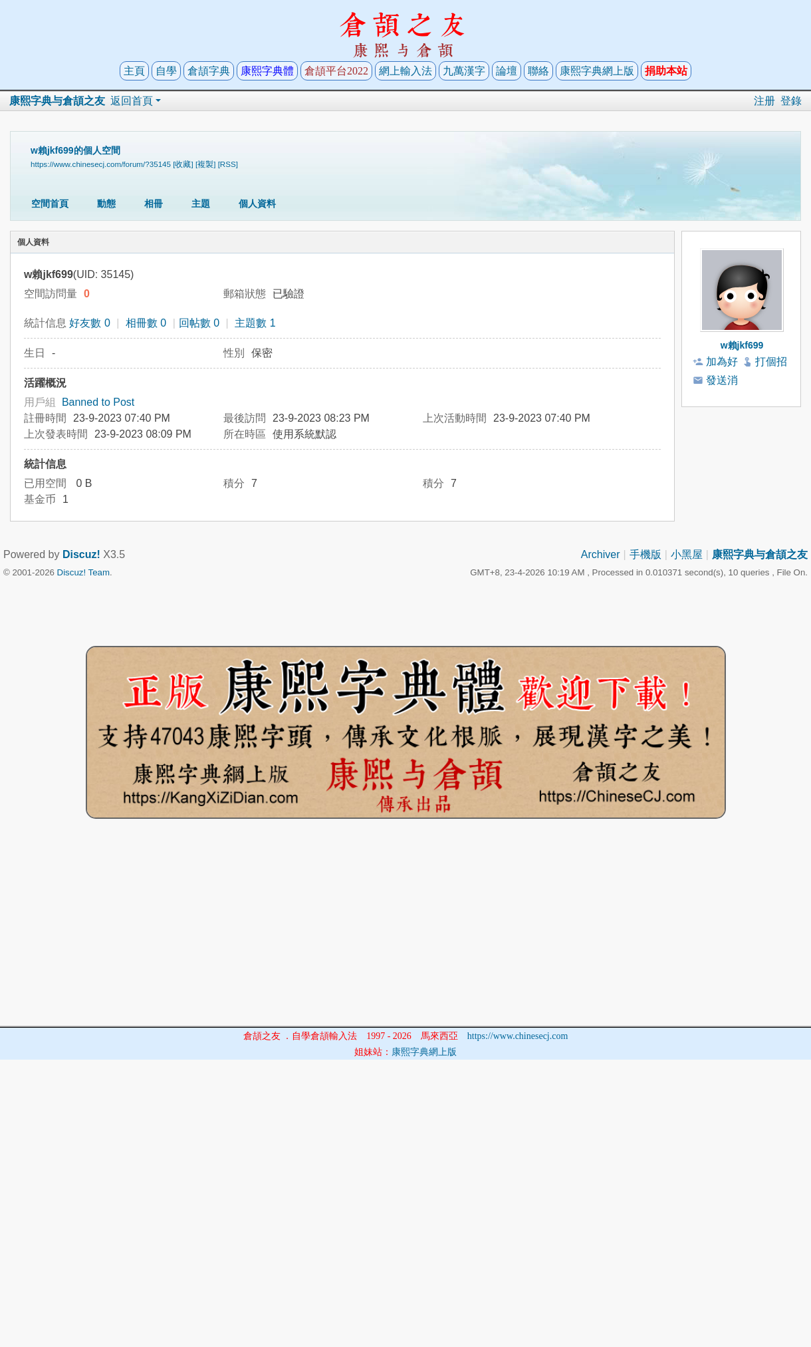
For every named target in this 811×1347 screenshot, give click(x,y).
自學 (166, 70)
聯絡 (538, 70)
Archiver (600, 554)
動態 (106, 203)
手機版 (645, 554)
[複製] (205, 164)
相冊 (153, 203)
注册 (764, 100)
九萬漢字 (464, 70)
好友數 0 (89, 323)
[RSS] (228, 164)
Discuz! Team (83, 572)
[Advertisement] (405, 932)
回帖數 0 (199, 323)
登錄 (791, 100)
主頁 (134, 70)
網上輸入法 (405, 70)
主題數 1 (255, 323)
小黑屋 (687, 554)
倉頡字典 (208, 70)
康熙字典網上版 (597, 70)
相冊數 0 (146, 323)
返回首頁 (131, 100)
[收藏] (183, 164)
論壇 (506, 70)
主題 (200, 203)
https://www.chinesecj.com (517, 1036)
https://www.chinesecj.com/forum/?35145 (101, 164)
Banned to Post (98, 402)
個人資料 (257, 203)
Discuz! (81, 554)
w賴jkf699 (742, 345)
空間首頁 (49, 203)
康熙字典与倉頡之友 (57, 100)
